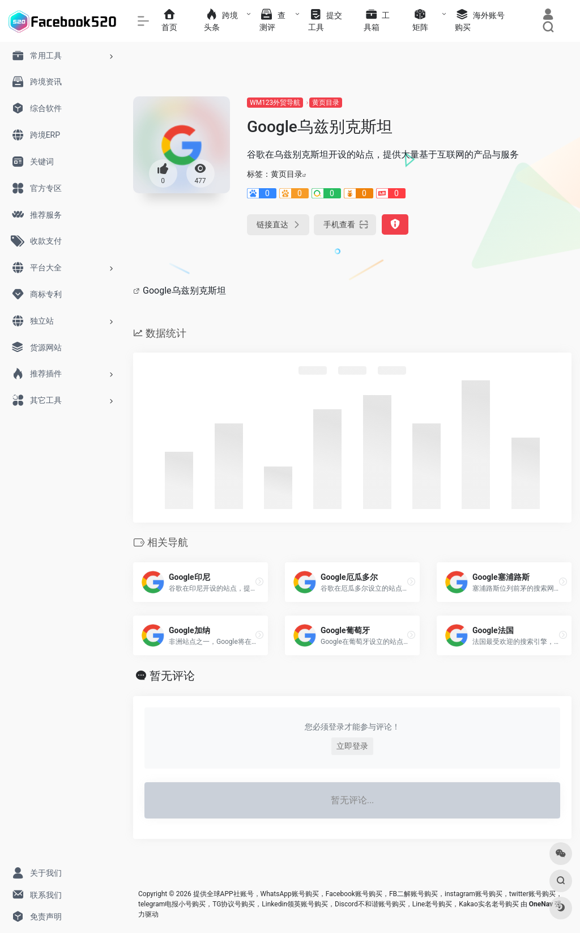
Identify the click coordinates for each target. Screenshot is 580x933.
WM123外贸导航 (275, 103)
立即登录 (352, 745)
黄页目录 (325, 103)
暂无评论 (172, 675)
